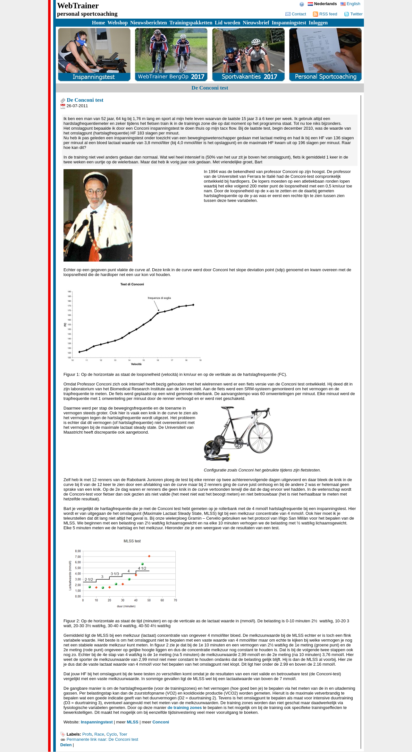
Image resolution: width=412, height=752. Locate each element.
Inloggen (318, 22)
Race (99, 734)
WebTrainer (78, 5)
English (350, 3)
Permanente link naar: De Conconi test (102, 739)
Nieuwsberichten (148, 22)
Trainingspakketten (190, 22)
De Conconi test (82, 100)
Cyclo (111, 734)
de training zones (184, 707)
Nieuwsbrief (256, 22)
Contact (295, 14)
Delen (65, 744)
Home (98, 22)
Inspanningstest (289, 22)
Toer (123, 734)
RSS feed (325, 14)
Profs (87, 734)
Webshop (117, 22)
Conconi (160, 722)
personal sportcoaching (87, 13)
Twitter (353, 14)
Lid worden (227, 22)
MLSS (132, 722)
